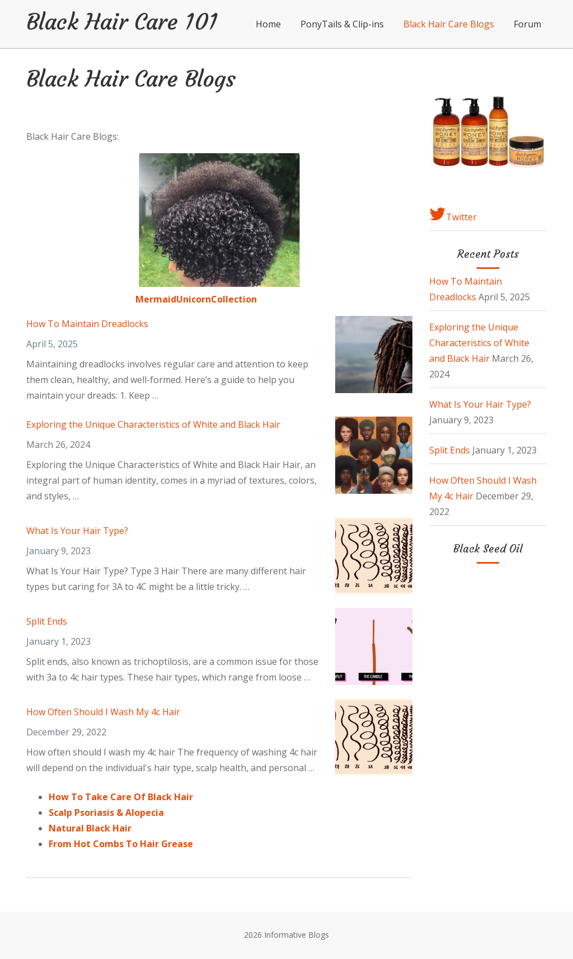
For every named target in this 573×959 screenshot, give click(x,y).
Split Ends (46, 621)
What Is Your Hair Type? (77, 531)
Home (268, 24)
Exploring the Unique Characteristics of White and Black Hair (153, 424)
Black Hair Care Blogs (448, 24)
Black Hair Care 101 (122, 22)
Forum (527, 24)
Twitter (453, 214)
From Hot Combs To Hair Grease (121, 844)
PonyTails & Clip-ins (342, 24)
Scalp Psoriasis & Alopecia (106, 812)
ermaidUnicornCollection (200, 299)
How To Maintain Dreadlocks (87, 324)
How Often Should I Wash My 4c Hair (103, 712)
